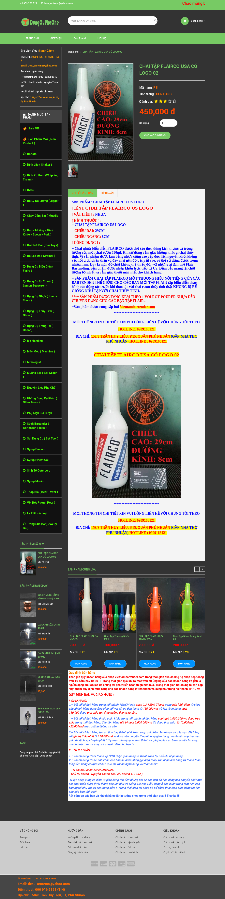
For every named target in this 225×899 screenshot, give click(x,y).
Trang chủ (32, 38)
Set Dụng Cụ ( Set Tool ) (40, 439)
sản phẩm (198, 21)
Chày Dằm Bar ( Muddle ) (40, 218)
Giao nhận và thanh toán (80, 842)
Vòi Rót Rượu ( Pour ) (39, 503)
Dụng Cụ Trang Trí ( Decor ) (37, 328)
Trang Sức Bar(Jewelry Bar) (40, 526)
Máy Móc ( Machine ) (39, 351)
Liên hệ (23, 847)
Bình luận (107, 193)
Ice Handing (33, 341)
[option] (74, 171)
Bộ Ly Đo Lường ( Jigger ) (40, 203)
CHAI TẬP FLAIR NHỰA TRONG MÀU (151, 637)
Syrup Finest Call (36, 460)
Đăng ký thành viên (78, 852)
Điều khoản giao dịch (174, 842)
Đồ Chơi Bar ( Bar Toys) (40, 245)
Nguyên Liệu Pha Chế (39, 388)
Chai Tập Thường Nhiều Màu (116, 637)
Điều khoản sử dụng (174, 837)
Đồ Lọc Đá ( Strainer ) (39, 256)
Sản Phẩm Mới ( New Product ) (39, 141)
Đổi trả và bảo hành (78, 847)
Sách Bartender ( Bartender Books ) (36, 426)
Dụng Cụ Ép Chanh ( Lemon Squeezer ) (38, 283)
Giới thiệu (56, 38)
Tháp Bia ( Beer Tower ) (40, 492)
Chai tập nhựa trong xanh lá (187, 637)
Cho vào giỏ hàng (155, 135)
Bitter (28, 190)
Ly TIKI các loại (35, 513)
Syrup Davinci (34, 449)
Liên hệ (102, 38)
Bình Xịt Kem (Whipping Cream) (40, 177)
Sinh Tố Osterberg (36, 471)
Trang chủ (25, 837)
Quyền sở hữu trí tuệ (174, 852)
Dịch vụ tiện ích (171, 847)
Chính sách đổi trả (125, 847)
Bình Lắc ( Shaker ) (37, 165)
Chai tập (33, 755)
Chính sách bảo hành (126, 852)
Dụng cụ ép (46, 755)
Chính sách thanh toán (127, 837)
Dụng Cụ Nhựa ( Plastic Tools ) (40, 298)
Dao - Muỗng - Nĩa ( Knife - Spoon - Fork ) (38, 232)
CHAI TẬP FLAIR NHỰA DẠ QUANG (84, 637)
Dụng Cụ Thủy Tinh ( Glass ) (38, 313)
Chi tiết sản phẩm (82, 193)
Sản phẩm (80, 38)
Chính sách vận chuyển (127, 842)
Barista (30, 154)
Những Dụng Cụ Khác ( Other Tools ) (40, 400)
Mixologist (32, 362)
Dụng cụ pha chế (29, 752)
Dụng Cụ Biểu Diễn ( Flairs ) (38, 268)
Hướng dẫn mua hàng (79, 837)
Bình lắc (43, 752)
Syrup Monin (33, 481)
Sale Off (31, 129)
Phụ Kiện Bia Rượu (37, 413)
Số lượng (144, 123)
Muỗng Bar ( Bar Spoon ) (40, 375)
